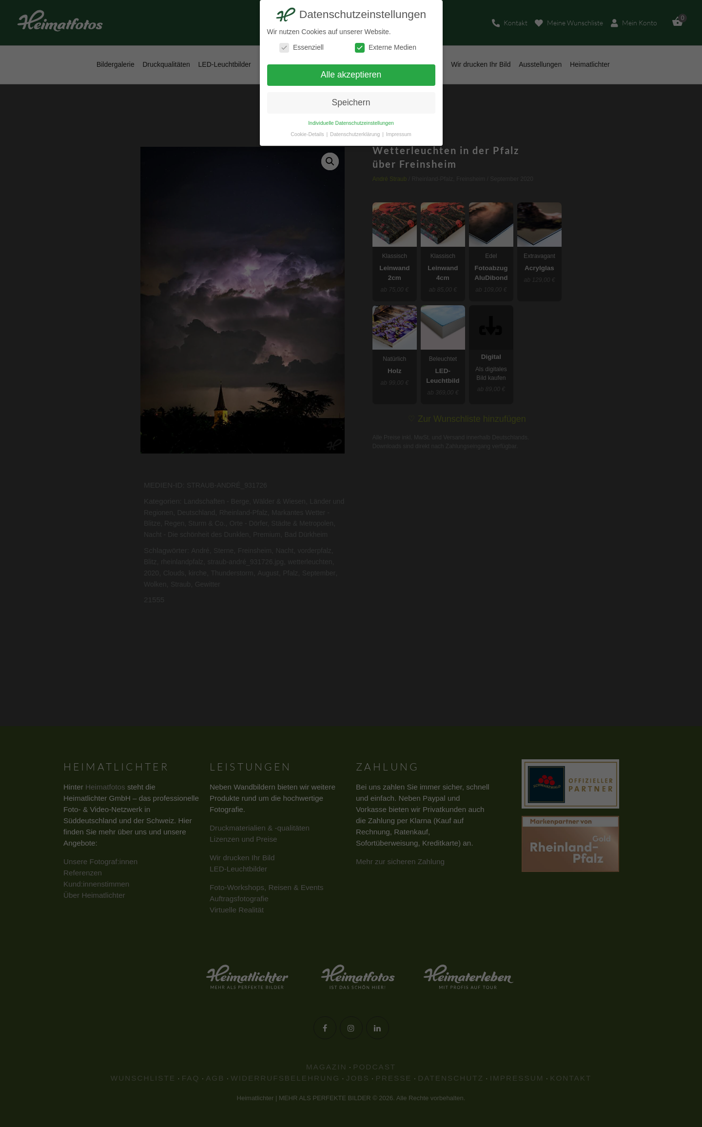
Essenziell (301, 47)
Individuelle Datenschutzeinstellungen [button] (351, 123)
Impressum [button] (398, 134)
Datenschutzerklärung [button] (355, 134)
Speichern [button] (351, 102)
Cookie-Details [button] (308, 134)
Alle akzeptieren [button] (351, 74)
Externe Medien (385, 47)
